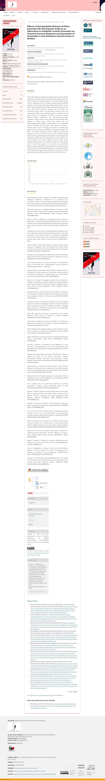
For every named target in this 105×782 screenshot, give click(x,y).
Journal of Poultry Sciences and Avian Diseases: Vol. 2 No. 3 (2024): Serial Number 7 (53, 668)
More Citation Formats (37, 591)
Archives (35, 12)
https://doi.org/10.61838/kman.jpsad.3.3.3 (40, 77)
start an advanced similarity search (45, 695)
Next (74, 692)
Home (5, 12)
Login (13, 15)
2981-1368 (10, 55)
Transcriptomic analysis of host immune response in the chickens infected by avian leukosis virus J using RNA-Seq (53, 625)
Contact (6, 23)
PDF (30, 493)
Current (19, 12)
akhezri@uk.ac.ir (50, 49)
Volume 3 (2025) (89, 229)
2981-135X (9, 54)
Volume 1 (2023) (89, 232)
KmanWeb (89, 774)
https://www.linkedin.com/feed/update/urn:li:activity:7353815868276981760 (34, 774)
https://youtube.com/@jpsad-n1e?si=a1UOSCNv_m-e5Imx (29, 771)
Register (6, 15)
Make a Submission (10, 21)
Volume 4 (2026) (89, 227)
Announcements (73, 12)
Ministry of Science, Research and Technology (92, 37)
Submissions (45, 12)
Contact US (81, 775)
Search (98, 12)
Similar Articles (32, 601)
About (27, 12)
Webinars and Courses (58, 12)
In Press (12, 12)
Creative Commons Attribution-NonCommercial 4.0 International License (38, 553)
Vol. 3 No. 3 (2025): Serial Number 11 (48, 22)
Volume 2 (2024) (89, 231)
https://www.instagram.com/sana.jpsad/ (25, 768)
